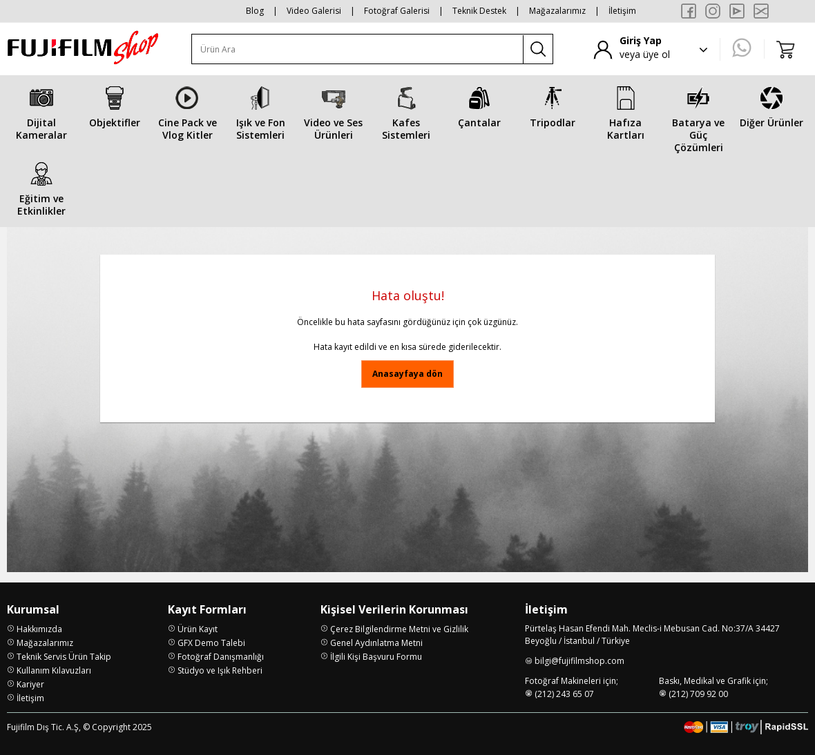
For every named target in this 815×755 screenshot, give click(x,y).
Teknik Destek (479, 11)
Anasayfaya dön (407, 374)
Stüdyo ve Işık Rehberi (220, 670)
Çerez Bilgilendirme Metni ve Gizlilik (399, 629)
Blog (255, 11)
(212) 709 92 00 (698, 694)
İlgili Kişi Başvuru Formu (376, 657)
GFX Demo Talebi (211, 643)
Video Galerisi (314, 11)
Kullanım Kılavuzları (54, 670)
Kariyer (30, 684)
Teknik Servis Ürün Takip (64, 657)
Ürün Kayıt (198, 629)
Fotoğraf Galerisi (397, 11)
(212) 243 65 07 (564, 694)
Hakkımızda (39, 629)
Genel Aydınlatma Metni (376, 643)
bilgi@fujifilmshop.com (579, 661)
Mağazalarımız (557, 11)
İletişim (622, 11)
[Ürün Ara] (358, 49)
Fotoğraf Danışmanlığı (221, 657)
